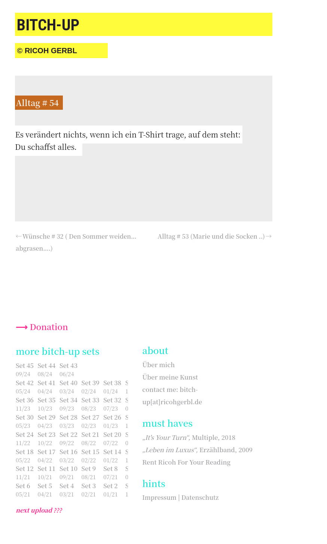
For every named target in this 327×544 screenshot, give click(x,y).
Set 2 (110, 485)
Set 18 (25, 451)
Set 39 (91, 382)
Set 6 (23, 485)
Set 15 (91, 451)
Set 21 (91, 434)
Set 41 (47, 382)
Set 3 (89, 485)
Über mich (158, 364)
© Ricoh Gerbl (47, 50)
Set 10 (68, 468)
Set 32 (112, 399)
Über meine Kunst (170, 376)
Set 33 (91, 399)
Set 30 (25, 416)
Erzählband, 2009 (197, 449)
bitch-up (48, 25)
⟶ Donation (42, 326)
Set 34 (68, 399)
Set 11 (47, 468)
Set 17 (47, 451)
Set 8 (110, 468)
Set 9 (89, 468)
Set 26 (112, 416)
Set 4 (66, 485)
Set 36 (25, 399)
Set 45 (25, 365)
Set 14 (112, 451)
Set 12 (25, 468)
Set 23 (47, 434)
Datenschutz (200, 497)
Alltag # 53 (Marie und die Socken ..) (211, 236)
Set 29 (47, 416)
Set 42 (25, 382)
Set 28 (68, 416)
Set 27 (91, 416)
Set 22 (68, 434)
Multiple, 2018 (188, 437)
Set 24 (25, 434)
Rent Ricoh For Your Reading (186, 461)
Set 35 (47, 399)
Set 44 (47, 365)
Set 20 (112, 434)
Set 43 (68, 365)
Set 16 (68, 451)
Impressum (159, 497)
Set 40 (68, 382)
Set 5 (45, 485)
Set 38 (112, 382)
